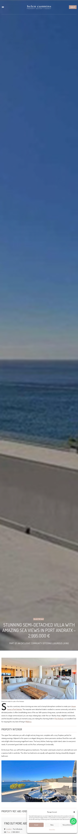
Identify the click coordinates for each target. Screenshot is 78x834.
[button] (74, 812)
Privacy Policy (52, 829)
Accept (36, 825)
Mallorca (28, 722)
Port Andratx (59, 719)
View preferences (68, 825)
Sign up (72, 7)
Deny (52, 825)
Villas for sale (38, 619)
